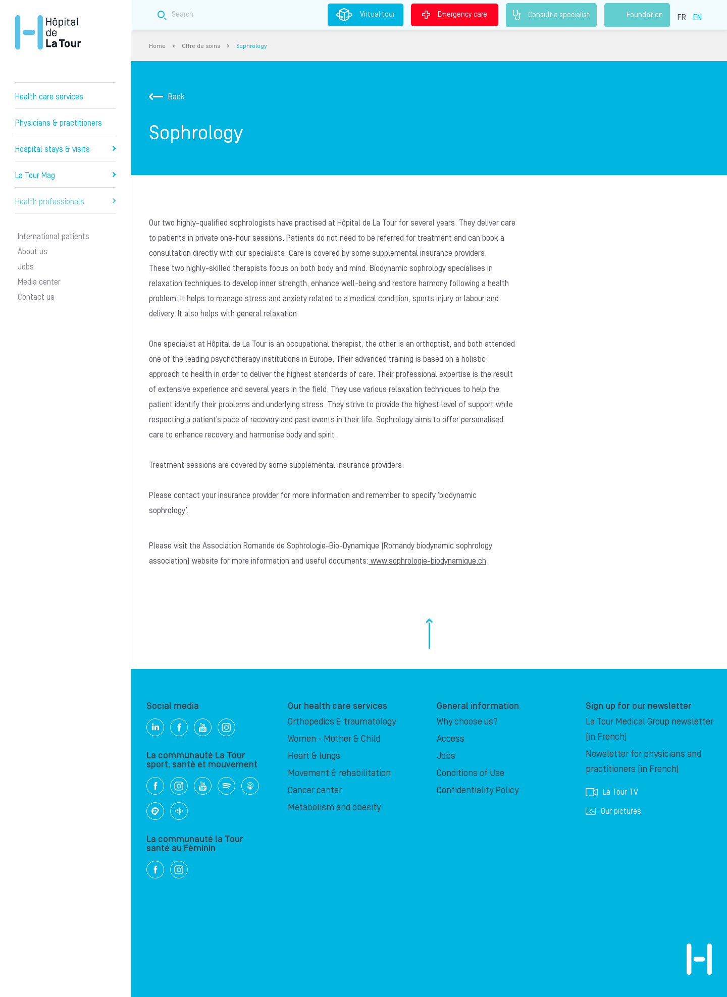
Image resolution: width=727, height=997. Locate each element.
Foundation (637, 15)
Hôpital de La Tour (48, 32)
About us (32, 251)
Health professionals (65, 201)
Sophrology (251, 46)
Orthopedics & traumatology (342, 721)
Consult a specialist (551, 15)
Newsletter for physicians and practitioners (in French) (643, 761)
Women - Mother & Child (334, 739)
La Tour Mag (65, 175)
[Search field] (320, 15)
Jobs (26, 266)
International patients (53, 236)
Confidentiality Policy (477, 790)
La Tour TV (612, 792)
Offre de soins (201, 46)
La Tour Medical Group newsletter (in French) (649, 729)
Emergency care (454, 15)
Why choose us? (467, 721)
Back (167, 96)
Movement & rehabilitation (339, 773)
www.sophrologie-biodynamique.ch (427, 561)
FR (682, 17)
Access (450, 739)
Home (157, 46)
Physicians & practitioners (58, 123)
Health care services (49, 96)
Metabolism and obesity (334, 807)
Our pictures (613, 811)
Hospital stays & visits (65, 149)
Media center (39, 282)
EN (697, 17)
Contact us (36, 297)
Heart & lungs (314, 756)
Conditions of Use (470, 773)
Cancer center (315, 790)
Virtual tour (365, 15)
